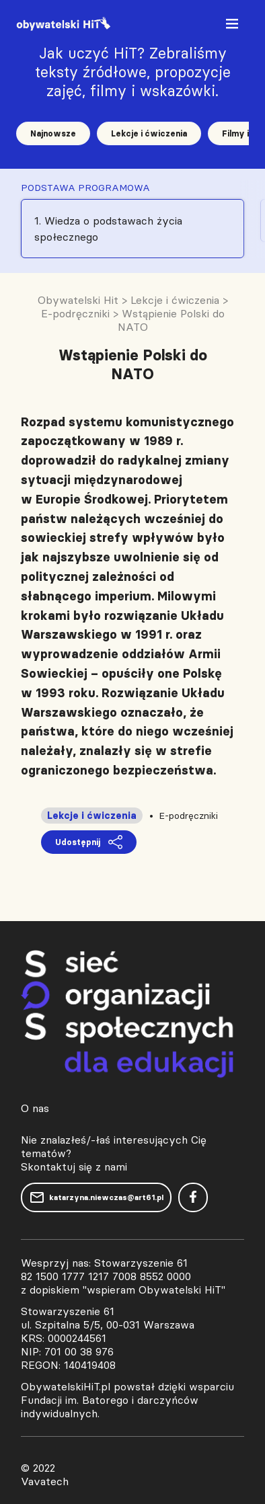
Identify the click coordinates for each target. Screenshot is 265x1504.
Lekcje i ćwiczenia (149, 133)
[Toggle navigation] (233, 26)
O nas (35, 1108)
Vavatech (45, 1481)
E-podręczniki (188, 815)
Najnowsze (53, 133)
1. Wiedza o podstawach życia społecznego (108, 228)
